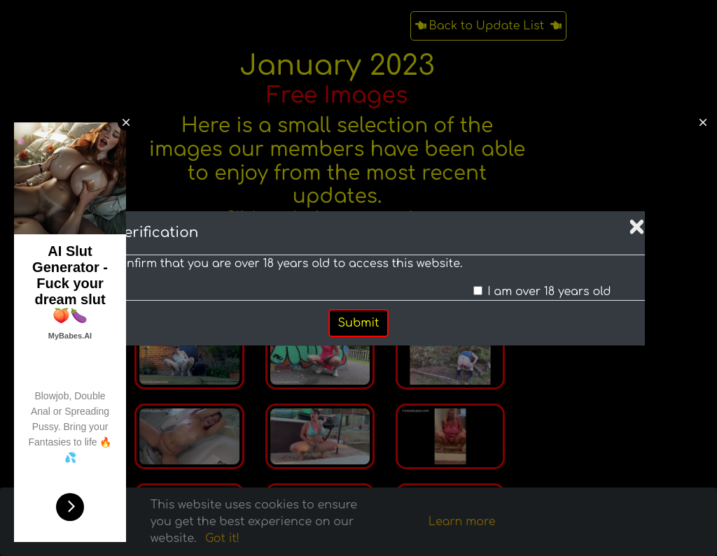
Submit (359, 323)
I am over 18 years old (549, 291)
